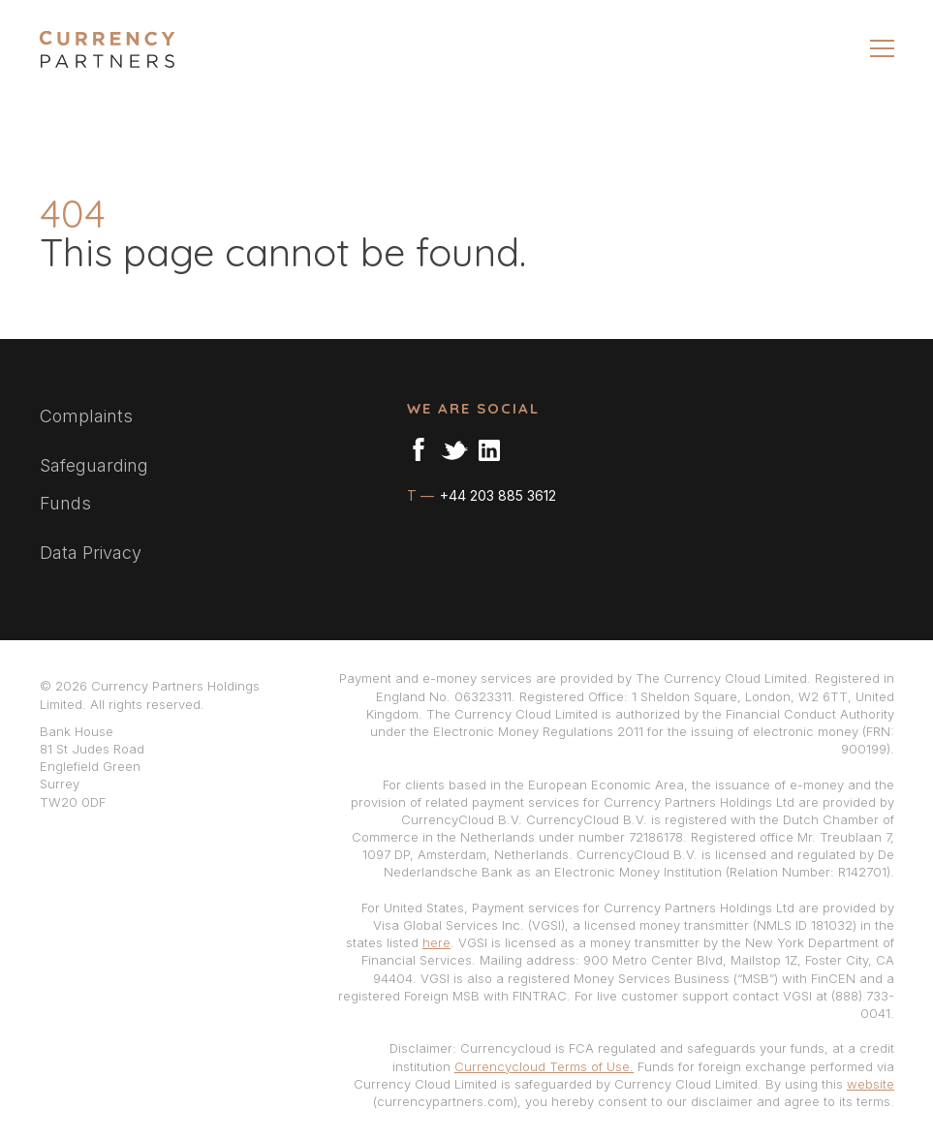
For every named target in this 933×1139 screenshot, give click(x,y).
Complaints (86, 416)
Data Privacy (90, 552)
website (870, 1084)
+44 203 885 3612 (496, 495)
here (436, 942)
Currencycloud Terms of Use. (544, 1066)
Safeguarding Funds (94, 484)
